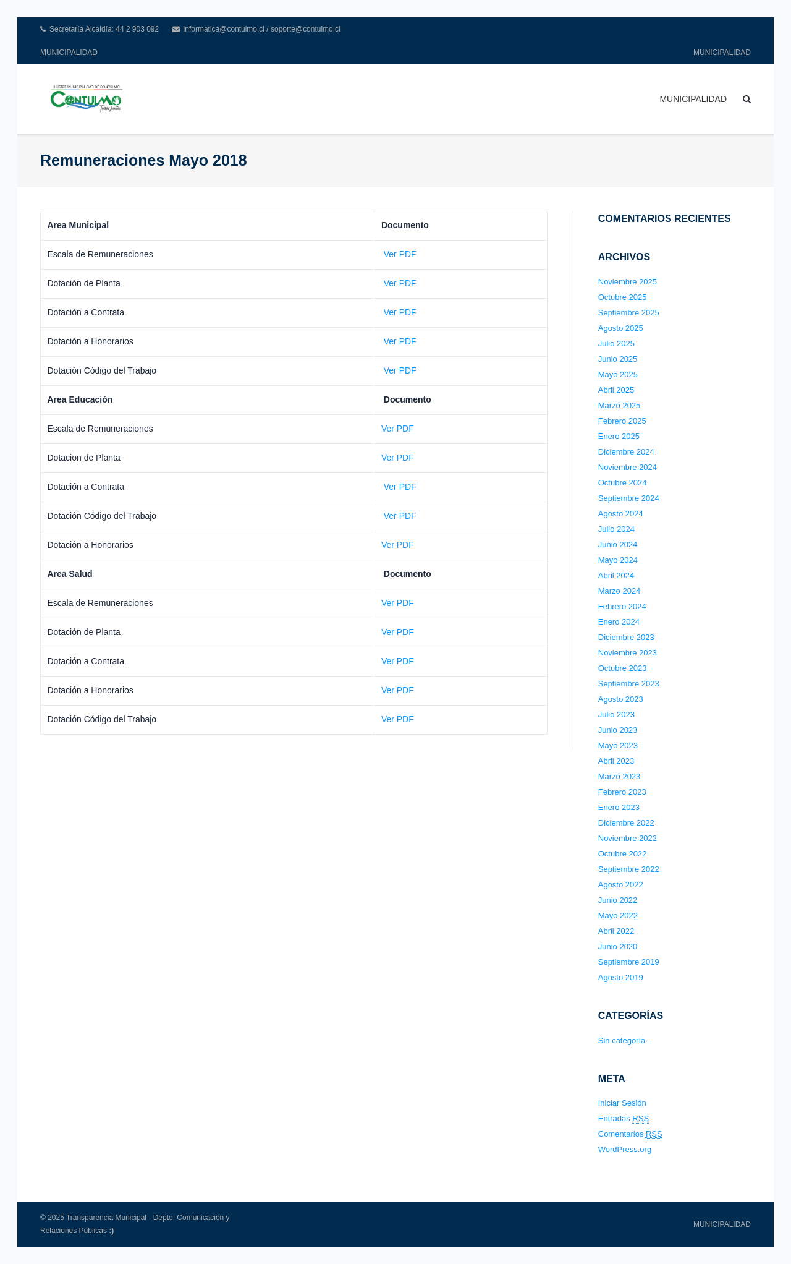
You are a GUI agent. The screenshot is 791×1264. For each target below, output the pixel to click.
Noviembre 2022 (627, 838)
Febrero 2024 (622, 606)
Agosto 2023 (620, 699)
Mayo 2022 (618, 915)
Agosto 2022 (620, 884)
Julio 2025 (616, 343)
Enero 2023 (619, 807)
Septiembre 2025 (628, 312)
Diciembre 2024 (626, 451)
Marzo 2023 (619, 776)
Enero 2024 (619, 621)
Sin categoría (622, 1040)
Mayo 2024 (618, 560)
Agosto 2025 (620, 328)
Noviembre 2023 (627, 652)
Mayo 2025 (618, 374)
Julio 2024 (616, 529)
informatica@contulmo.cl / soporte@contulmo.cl (262, 29)
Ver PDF (399, 254)
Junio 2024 (618, 544)
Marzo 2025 (619, 405)
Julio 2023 (616, 714)
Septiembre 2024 (628, 498)
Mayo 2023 (618, 745)
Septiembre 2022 (628, 869)
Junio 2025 (618, 359)
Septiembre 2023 (628, 683)
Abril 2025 (616, 390)
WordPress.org (624, 1149)
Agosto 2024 (620, 513)
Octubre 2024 (622, 482)
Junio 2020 (618, 946)
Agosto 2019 (620, 977)
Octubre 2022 (622, 853)
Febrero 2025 (622, 420)
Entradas (623, 1119)
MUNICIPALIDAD (69, 52)
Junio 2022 (618, 900)
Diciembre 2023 (626, 637)
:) (111, 1230)
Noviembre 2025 (627, 281)
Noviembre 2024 (627, 467)
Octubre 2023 (622, 668)
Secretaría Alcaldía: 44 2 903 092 (104, 29)
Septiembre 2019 (628, 962)
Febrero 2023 (622, 791)
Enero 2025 (619, 436)
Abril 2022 (616, 931)
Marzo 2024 (619, 591)
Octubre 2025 (622, 297)
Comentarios (630, 1134)
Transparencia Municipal (106, 1217)
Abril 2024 (616, 575)
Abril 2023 (616, 761)
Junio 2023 (618, 730)
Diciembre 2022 (626, 822)
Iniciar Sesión (622, 1103)
